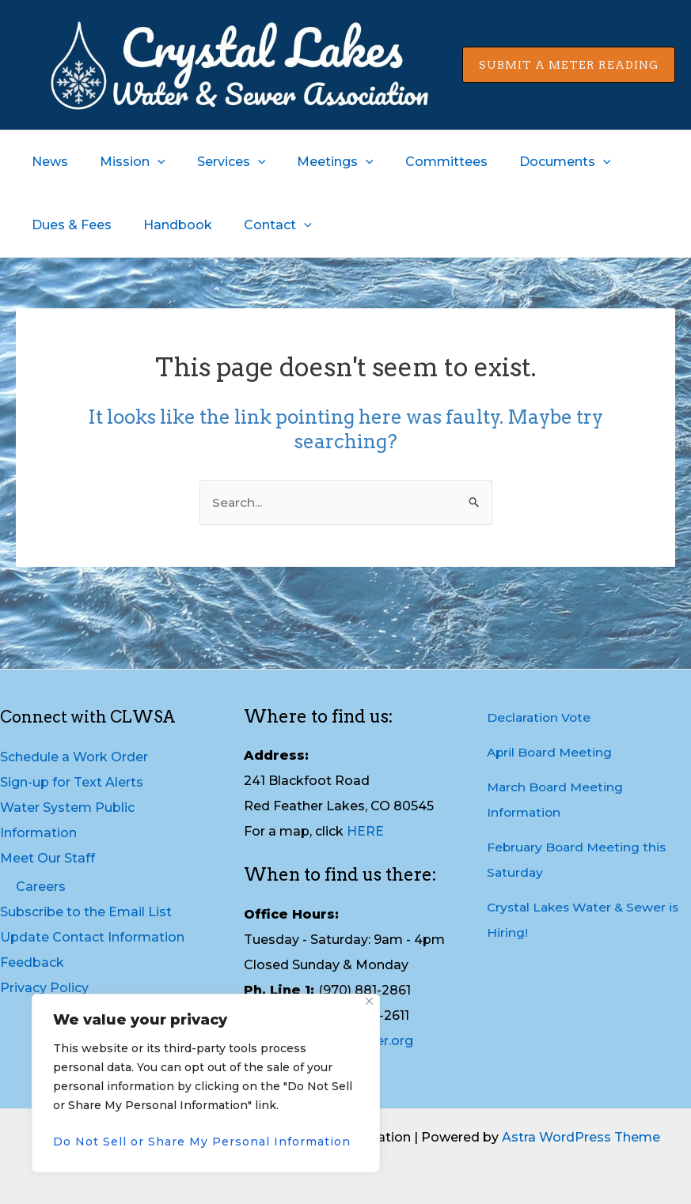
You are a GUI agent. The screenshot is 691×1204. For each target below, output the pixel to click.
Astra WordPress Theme (581, 1137)
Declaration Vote (540, 717)
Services (215, 162)
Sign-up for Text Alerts (71, 782)
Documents (530, 162)
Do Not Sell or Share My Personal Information (202, 1141)
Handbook (168, 224)
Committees (418, 161)
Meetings (313, 162)
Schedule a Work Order (74, 756)
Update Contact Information (92, 937)
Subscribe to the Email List (86, 911)
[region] (206, 1083)
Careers (41, 886)
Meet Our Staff (47, 858)
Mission (123, 162)
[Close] (369, 1001)
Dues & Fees (68, 224)
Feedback (32, 962)
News (46, 161)
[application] (148, 162)
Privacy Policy (44, 987)
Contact (262, 225)
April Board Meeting (551, 752)
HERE (365, 832)
